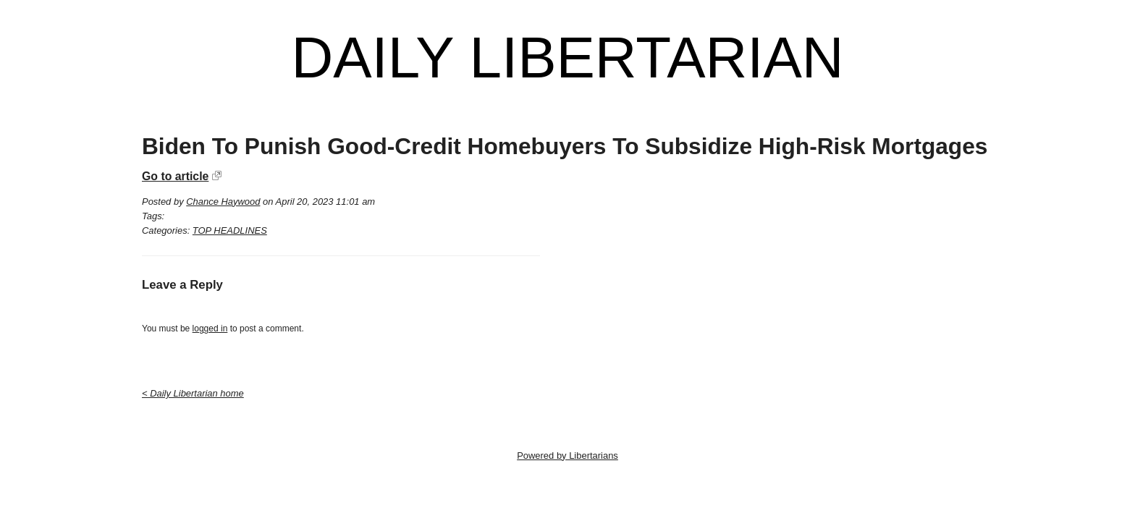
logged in (210, 328)
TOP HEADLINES (230, 230)
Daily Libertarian (567, 58)
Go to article (175, 176)
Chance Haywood (223, 201)
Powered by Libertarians (567, 455)
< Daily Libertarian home (193, 393)
